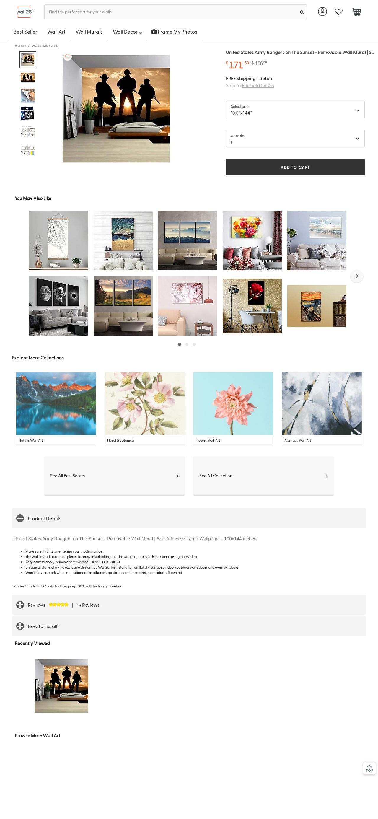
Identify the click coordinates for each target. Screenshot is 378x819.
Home (20, 45)
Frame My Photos (174, 32)
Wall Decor (128, 32)
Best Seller (25, 32)
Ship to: (250, 85)
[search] (302, 11)
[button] (356, 276)
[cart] (356, 13)
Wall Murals (89, 32)
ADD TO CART (295, 167)
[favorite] (338, 12)
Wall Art (56, 32)
